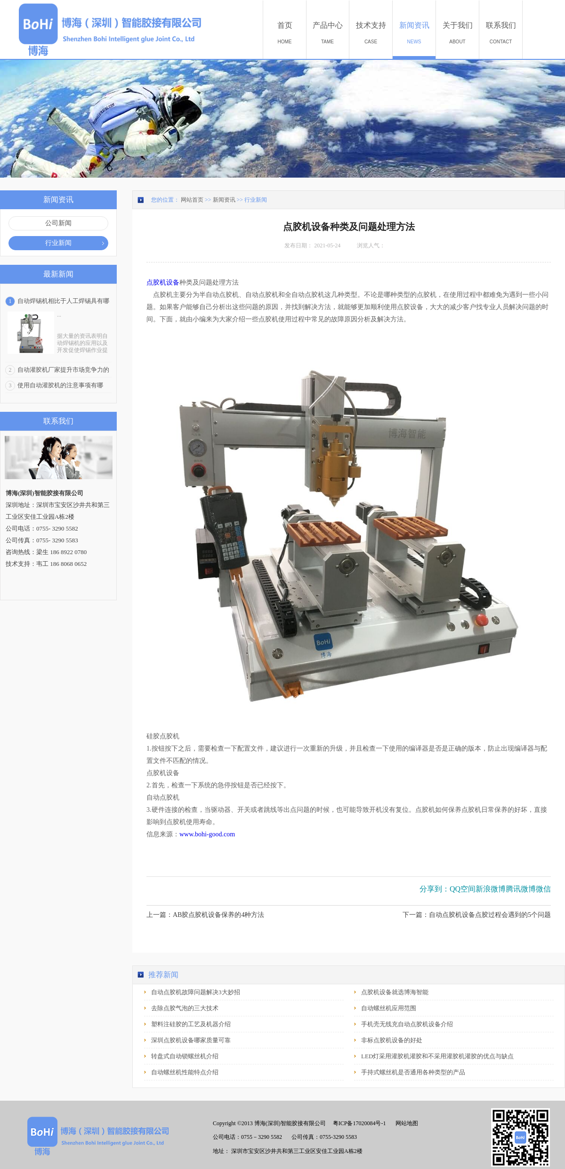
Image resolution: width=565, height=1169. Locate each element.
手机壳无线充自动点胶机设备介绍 (407, 1024)
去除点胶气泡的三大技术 (184, 1008)
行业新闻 (255, 199)
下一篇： (477, 914)
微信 (543, 889)
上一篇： (205, 914)
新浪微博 (491, 889)
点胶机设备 (162, 282)
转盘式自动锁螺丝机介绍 (184, 1056)
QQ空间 (463, 889)
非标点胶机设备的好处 (391, 1040)
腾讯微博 (521, 889)
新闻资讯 (224, 199)
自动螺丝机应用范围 (388, 1008)
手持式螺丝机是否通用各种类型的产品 (413, 1072)
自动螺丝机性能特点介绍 (184, 1072)
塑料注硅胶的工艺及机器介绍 (191, 1024)
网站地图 (405, 1123)
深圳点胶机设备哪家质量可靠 (191, 1040)
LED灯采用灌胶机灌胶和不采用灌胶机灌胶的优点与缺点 (437, 1056)
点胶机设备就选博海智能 (394, 992)
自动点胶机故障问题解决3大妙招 (195, 992)
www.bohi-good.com (207, 834)
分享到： (435, 889)
